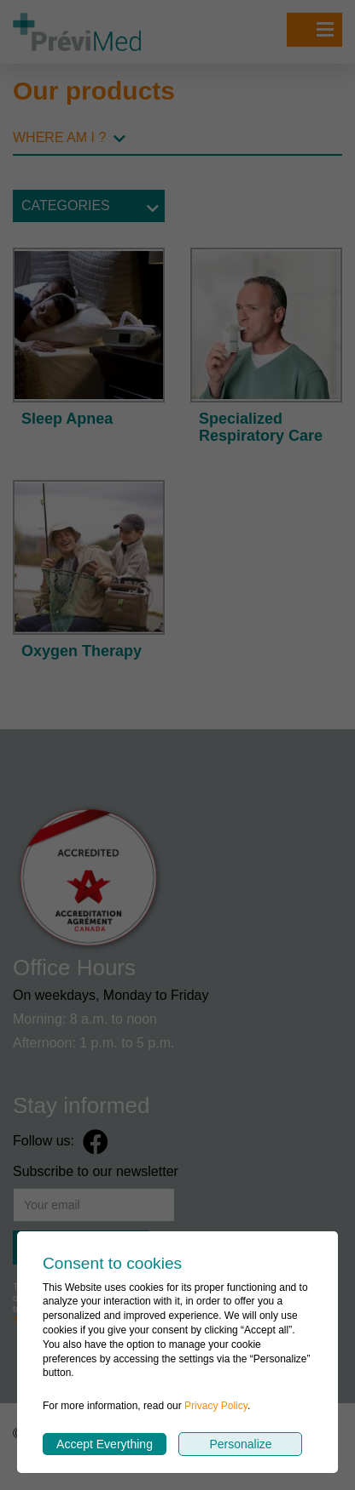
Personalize (240, 1444)
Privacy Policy (215, 1406)
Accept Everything (104, 1444)
